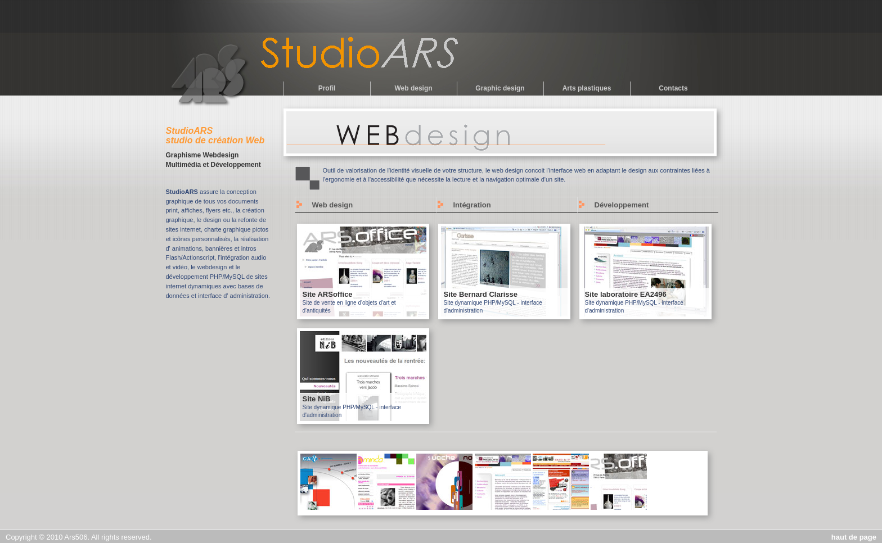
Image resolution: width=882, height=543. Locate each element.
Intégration (472, 205)
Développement (622, 205)
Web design (413, 88)
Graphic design (499, 88)
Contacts (673, 88)
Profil (327, 88)
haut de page (853, 537)
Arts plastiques (586, 88)
